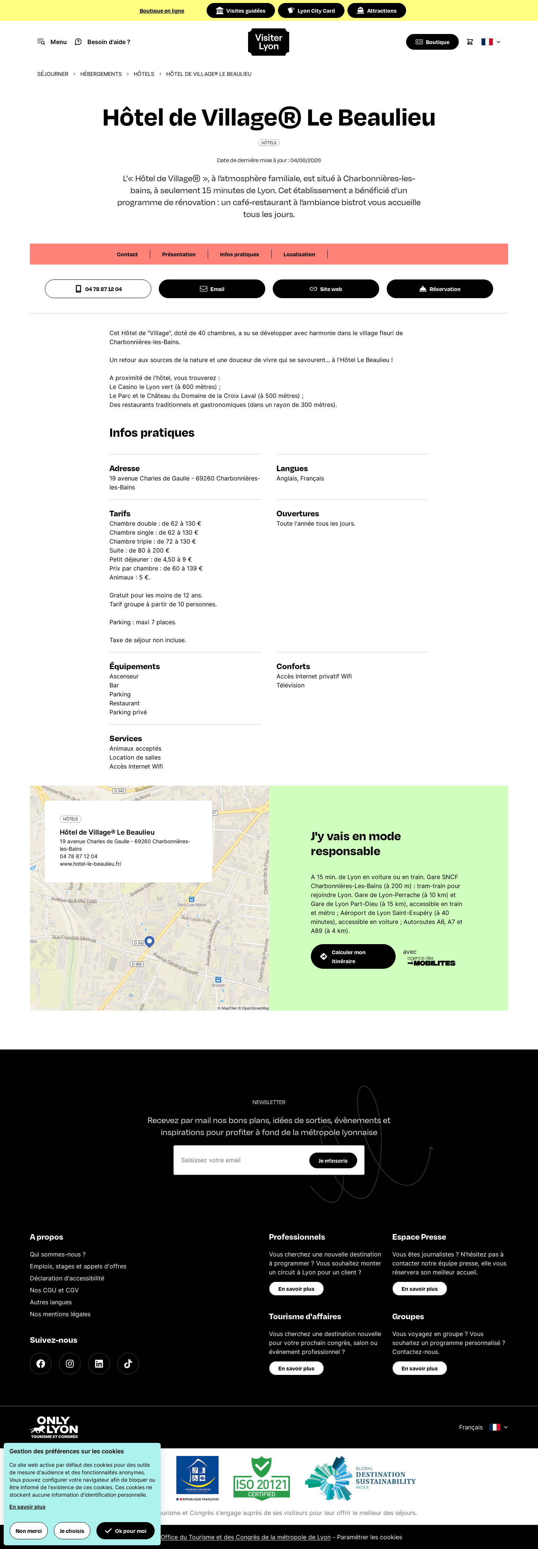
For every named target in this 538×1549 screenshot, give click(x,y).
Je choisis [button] (72, 1530)
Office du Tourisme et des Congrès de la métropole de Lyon (246, 1537)
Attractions (377, 10)
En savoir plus (296, 1288)
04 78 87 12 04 (98, 289)
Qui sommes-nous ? (58, 1254)
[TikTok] (128, 1364)
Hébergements (101, 74)
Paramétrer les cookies (369, 1537)
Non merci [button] (29, 1530)
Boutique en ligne (162, 10)
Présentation (179, 254)
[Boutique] (432, 42)
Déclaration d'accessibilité (67, 1278)
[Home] (269, 42)
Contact (127, 254)
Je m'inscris (333, 1160)
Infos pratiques (239, 254)
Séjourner (52, 74)
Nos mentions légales (60, 1314)
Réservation (440, 289)
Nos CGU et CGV (54, 1290)
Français (483, 1427)
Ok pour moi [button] (125, 1530)
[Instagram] (70, 1364)
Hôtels (144, 74)
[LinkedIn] (99, 1364)
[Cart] (470, 42)
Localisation (299, 254)
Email (212, 289)
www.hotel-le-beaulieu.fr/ (90, 863)
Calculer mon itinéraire (343, 956)
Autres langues (51, 1302)
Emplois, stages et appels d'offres (78, 1266)
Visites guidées (241, 10)
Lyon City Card (311, 10)
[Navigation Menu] (52, 41)
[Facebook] (41, 1364)
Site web (326, 289)
